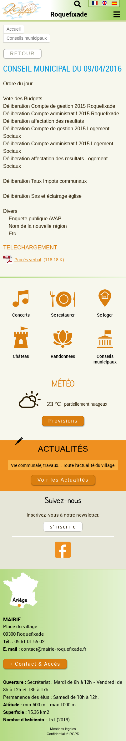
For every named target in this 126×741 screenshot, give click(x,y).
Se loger (105, 315)
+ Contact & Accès (35, 663)
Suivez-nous (63, 500)
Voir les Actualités (63, 480)
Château (21, 356)
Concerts (21, 315)
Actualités (63, 448)
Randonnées (63, 356)
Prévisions (63, 420)
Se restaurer (63, 315)
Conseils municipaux (27, 38)
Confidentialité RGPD (63, 734)
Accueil (14, 29)
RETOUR (22, 53)
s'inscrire (63, 526)
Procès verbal (27, 259)
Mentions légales (63, 729)
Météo (63, 383)
